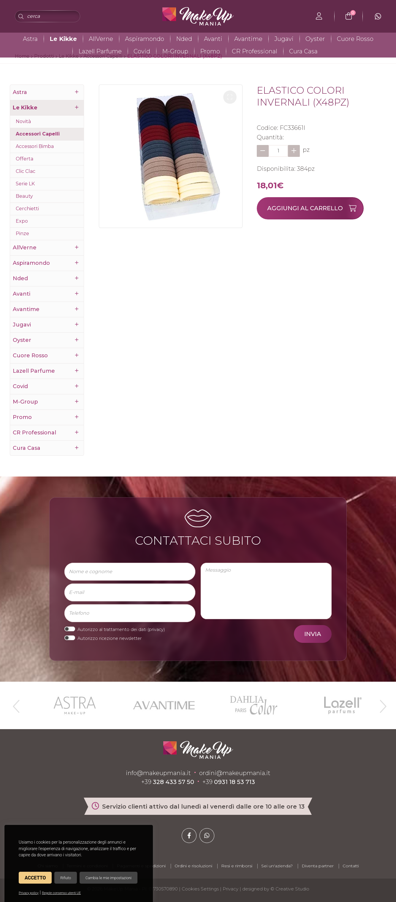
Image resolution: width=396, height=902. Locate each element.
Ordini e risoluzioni (193, 865)
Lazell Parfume (100, 51)
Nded (184, 38)
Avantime (248, 38)
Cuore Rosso (355, 38)
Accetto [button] (35, 878)
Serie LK (25, 184)
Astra (30, 38)
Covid (142, 51)
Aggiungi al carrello (315, 208)
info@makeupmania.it (158, 773)
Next (381, 703)
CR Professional (254, 51)
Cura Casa (303, 51)
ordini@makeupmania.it (234, 773)
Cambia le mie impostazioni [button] (108, 878)
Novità (23, 121)
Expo (22, 221)
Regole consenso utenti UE (61, 893)
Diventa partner (318, 865)
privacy (156, 629)
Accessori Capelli (38, 134)
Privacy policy (29, 893)
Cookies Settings (200, 889)
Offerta (24, 159)
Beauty (24, 196)
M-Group (175, 51)
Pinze (22, 233)
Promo (210, 51)
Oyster (315, 38)
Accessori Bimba (35, 146)
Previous (15, 703)
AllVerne (101, 38)
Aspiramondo (144, 38)
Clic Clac (25, 171)
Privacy (230, 889)
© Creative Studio (289, 889)
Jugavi (284, 38)
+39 (167, 781)
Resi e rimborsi (236, 865)
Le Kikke (63, 38)
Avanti (213, 38)
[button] (230, 97)
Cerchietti (27, 208)
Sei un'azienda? (277, 865)
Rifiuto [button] (65, 878)
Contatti (351, 865)
